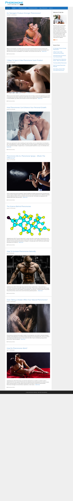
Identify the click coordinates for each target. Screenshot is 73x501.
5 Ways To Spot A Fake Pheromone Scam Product (25, 60)
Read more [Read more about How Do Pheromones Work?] (37, 384)
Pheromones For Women (32, 8)
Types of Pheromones (43, 8)
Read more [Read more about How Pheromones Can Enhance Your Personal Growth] (9, 147)
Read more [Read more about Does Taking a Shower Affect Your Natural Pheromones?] (23, 339)
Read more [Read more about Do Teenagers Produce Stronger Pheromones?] (44, 51)
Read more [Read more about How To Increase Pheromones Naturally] (40, 290)
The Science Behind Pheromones (19, 206)
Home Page (8, 8)
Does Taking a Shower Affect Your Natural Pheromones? (27, 300)
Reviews (15, 8)
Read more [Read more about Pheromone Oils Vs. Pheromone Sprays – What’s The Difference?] (25, 197)
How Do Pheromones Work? (17, 348)
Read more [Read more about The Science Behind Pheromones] (21, 242)
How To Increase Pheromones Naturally (21, 251)
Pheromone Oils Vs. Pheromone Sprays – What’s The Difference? (26, 157)
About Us (51, 8)
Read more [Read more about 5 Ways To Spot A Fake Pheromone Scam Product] (40, 98)
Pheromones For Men (22, 8)
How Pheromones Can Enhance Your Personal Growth (26, 107)
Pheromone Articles (11, 53)
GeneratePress (44, 392)
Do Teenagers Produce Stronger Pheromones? (24, 13)
